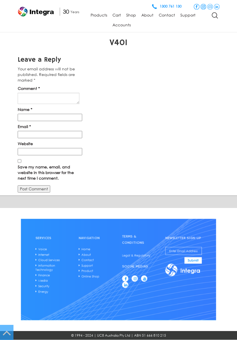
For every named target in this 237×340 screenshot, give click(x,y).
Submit (180, 261)
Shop (131, 15)
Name (25, 109)
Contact (167, 15)
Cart (116, 15)
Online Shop (95, 275)
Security (56, 283)
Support (187, 15)
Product (92, 270)
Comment (29, 88)
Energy (56, 287)
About (147, 15)
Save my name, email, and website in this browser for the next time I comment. (46, 173)
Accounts (121, 24)
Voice (55, 252)
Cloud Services (61, 261)
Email (24, 126)
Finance (56, 274)
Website (25, 143)
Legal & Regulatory (133, 257)
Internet (56, 257)
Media (56, 278)
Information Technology (58, 268)
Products (99, 15)
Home (91, 252)
